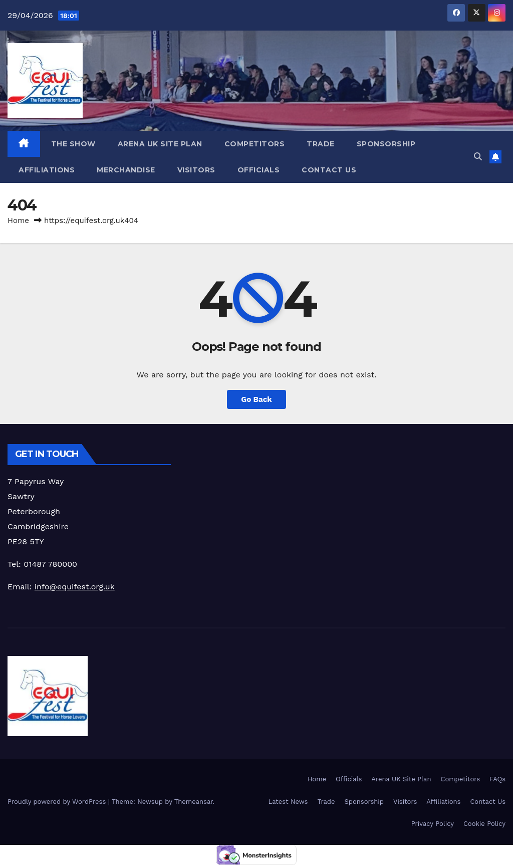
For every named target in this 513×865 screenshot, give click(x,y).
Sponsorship (386, 143)
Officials (258, 169)
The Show (73, 143)
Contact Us (329, 169)
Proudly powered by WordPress (58, 801)
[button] (478, 156)
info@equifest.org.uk (75, 586)
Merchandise (126, 169)
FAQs (497, 779)
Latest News (288, 801)
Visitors (196, 169)
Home (18, 220)
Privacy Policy (432, 823)
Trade (321, 143)
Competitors (254, 143)
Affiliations (47, 169)
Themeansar (193, 801)
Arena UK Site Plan (160, 143)
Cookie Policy (484, 823)
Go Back (256, 399)
